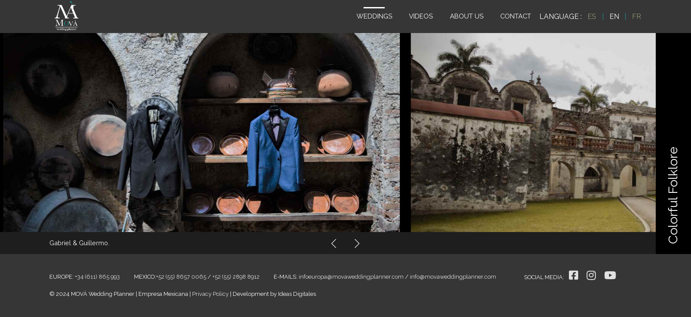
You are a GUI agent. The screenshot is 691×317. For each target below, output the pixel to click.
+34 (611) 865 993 (97, 276)
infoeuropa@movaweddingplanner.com (351, 276)
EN (614, 16)
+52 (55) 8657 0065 (181, 276)
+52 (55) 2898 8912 (236, 276)
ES (591, 16)
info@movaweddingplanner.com (453, 276)
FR (636, 16)
